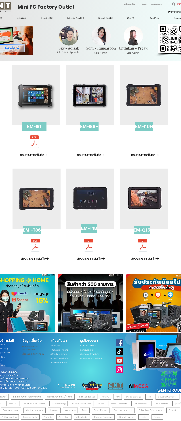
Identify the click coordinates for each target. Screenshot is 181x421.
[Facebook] (119, 342)
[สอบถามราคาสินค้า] (32, 154)
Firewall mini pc (126, 416)
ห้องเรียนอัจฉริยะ (87, 396)
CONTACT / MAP (88, 345)
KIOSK (101, 403)
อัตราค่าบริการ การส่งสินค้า (91, 358)
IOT (149, 396)
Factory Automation (81, 403)
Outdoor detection (123, 410)
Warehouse (70, 410)
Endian (143, 416)
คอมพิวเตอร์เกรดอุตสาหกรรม (27, 396)
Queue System (161, 403)
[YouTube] (119, 360)
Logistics (54, 410)
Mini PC (105, 396)
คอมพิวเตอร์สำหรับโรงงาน (60, 396)
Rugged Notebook (103, 416)
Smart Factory (100, 410)
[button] (34, 126)
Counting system (11, 410)
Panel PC (12, 403)
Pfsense (157, 416)
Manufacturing (58, 403)
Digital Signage (133, 396)
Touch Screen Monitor (34, 403)
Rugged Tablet (30, 416)
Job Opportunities (59, 362)
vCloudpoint (82, 416)
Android (48, 416)
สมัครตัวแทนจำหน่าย (59, 354)
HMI (118, 396)
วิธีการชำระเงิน (86, 350)
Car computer (140, 403)
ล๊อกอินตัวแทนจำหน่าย (60, 358)
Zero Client (63, 416)
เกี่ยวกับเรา (55, 345)
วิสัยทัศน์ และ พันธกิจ (59, 350)
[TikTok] (119, 351)
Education (173, 410)
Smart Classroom (119, 403)
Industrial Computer (167, 396)
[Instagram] (119, 369)
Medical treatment (34, 410)
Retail (84, 410)
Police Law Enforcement (150, 410)
